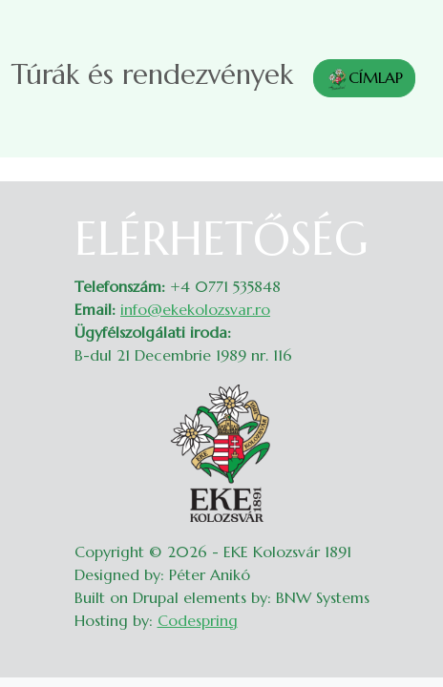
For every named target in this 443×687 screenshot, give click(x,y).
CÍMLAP (364, 79)
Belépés (405, 223)
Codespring (198, 620)
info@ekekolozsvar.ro (195, 309)
